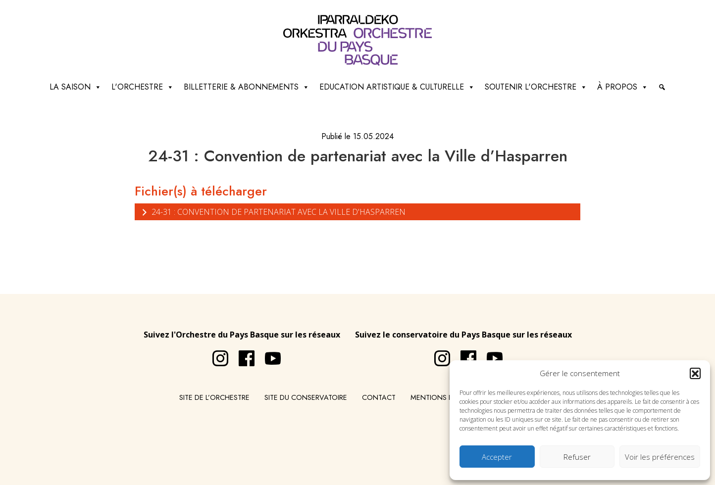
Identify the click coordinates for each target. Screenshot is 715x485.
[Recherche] (662, 87)
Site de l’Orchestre (214, 397)
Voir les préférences (660, 457)
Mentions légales (443, 397)
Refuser (577, 457)
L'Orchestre (142, 87)
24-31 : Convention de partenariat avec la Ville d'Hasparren (273, 211)
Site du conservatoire (305, 397)
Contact (379, 397)
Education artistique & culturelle (397, 87)
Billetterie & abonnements (246, 87)
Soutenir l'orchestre (536, 87)
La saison (76, 87)
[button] (695, 373)
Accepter (497, 457)
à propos (622, 87)
